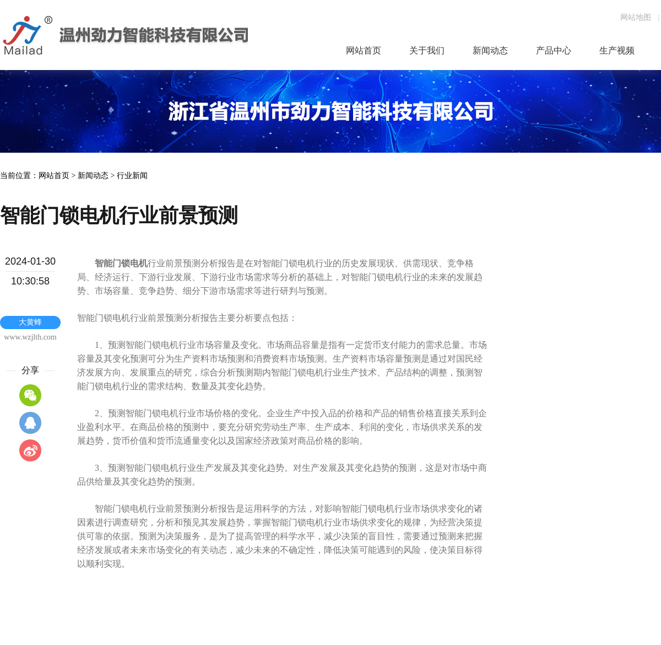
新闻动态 (93, 175)
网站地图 (635, 17)
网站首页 (54, 175)
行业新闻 (132, 175)
